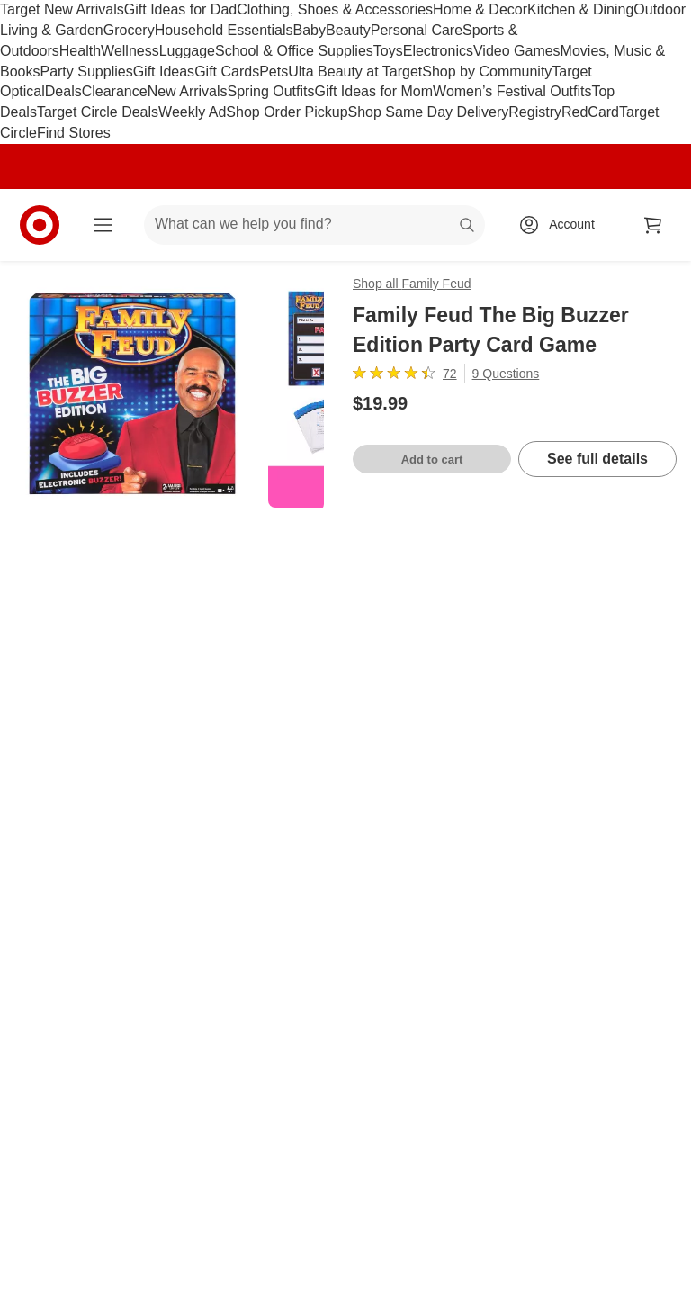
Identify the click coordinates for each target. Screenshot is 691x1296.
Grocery (129, 30)
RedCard (590, 112)
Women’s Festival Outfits (512, 91)
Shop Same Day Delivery (428, 112)
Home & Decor (480, 9)
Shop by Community (487, 71)
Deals (63, 91)
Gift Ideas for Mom (373, 91)
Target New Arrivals (62, 9)
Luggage (187, 50)
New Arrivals (188, 91)
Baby (309, 30)
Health (80, 50)
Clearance (115, 91)
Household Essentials (224, 30)
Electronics (438, 50)
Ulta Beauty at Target (355, 71)
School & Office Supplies (294, 50)
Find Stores (74, 132)
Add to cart (432, 459)
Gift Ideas (163, 71)
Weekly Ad (192, 112)
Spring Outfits (271, 91)
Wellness (130, 50)
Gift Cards (226, 71)
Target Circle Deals (97, 112)
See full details (597, 458)
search (468, 225)
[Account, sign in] (563, 225)
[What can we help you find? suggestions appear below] (314, 225)
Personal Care (416, 30)
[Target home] (39, 225)
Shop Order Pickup (286, 112)
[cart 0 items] (653, 225)
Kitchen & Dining (580, 9)
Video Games (517, 50)
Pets (273, 71)
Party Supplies (86, 71)
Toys (388, 50)
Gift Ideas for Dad (180, 9)
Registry (534, 112)
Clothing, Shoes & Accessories (335, 9)
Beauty (348, 30)
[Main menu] (102, 225)
